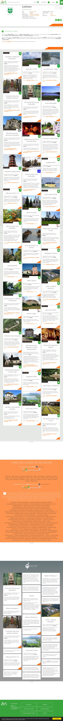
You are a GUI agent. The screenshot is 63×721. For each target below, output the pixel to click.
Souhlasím (57, 718)
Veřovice (39, 479)
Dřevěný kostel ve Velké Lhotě (31, 529)
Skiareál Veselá (52, 527)
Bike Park (44, 158)
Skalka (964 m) (49, 510)
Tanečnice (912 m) (17, 540)
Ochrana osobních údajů (28, 713)
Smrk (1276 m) (33, 526)
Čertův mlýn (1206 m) (48, 519)
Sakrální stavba (26, 276)
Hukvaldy (48, 476)
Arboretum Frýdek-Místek (31, 538)
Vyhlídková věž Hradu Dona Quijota (48, 538)
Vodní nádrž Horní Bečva (24, 537)
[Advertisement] (31, 451)
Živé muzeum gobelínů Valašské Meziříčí (46, 532)
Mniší (42, 478)
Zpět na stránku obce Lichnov (56, 48)
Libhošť (27, 478)
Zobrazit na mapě (10, 73)
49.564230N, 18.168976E (34, 15)
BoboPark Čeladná (27, 521)
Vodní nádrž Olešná (34, 524)
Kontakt (45, 713)
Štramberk (22, 479)
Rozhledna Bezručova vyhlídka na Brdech (41, 502)
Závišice (49, 479)
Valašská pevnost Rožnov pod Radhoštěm (25, 515)
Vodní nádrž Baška (29, 532)
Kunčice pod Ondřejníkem (17, 478)
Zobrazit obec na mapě (8, 41)
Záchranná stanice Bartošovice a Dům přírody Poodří (44, 523)
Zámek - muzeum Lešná (29, 534)
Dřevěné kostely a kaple (8, 294)
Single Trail (44, 306)
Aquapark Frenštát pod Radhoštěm (20, 502)
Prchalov (56, 478)
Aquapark (6, 52)
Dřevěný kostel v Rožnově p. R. (18, 518)
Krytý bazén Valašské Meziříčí (39, 527)
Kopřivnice (54, 476)
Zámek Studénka (36, 537)
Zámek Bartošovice (13, 524)
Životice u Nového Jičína (31, 481)
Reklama (45, 704)
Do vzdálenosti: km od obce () (25, 484)
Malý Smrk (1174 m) (17, 529)
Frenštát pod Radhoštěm (34, 14)
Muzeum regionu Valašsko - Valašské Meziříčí (17, 530)
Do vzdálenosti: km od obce (27, 466)
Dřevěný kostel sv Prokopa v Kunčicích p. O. (16, 512)
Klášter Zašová (37, 521)
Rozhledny (6, 92)
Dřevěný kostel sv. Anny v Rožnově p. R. (16, 516)
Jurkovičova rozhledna (42, 515)
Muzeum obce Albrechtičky (45, 526)
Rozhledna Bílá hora (18, 505)
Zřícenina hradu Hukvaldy (42, 507)
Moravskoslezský (32, 11)
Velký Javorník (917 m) (50, 504)
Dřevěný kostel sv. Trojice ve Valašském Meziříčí (17, 535)
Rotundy (53, 496)
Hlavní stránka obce (59, 25)
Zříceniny (6, 332)
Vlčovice (44, 479)
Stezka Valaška (10, 513)
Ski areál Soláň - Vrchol (29, 540)
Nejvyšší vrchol (6, 189)
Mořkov (46, 478)
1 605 (51, 12)
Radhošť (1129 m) (39, 510)
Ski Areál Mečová (34, 530)
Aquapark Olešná (23, 524)
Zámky (25, 208)
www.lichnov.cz (53, 15)
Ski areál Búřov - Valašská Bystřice (48, 530)
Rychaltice (16, 479)
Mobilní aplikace (45, 708)
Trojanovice (33, 479)
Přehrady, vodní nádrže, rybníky (29, 404)
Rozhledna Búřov (18, 534)
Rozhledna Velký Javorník (36, 504)
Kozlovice (7, 478)
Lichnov (27, 6)
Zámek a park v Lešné (43, 534)
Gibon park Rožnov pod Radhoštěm (46, 513)
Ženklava (54, 479)
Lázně (45, 282)
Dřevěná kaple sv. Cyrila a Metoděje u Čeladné (17, 523)
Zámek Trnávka (46, 521)
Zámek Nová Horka (12, 527)
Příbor (7, 479)
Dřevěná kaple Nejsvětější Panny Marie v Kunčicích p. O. (43, 512)
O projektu (28, 704)
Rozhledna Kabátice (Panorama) (16, 519)
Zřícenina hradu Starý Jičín (47, 524)
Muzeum (6, 403)
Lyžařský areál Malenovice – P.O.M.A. (40, 535)
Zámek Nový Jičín (48, 518)
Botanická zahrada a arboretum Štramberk (18, 504)
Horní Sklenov (41, 476)
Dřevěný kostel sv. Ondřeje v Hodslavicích (26, 513)
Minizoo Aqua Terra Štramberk (32, 505)
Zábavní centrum (26, 98)
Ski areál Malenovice (45, 529)
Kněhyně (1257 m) (17, 521)
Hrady (6, 261)
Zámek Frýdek (54, 535)
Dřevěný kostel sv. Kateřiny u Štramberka (24, 507)
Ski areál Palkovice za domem (34, 519)
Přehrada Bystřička (12, 537)
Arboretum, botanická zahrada (9, 129)
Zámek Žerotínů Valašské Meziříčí (15, 532)
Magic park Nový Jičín (51, 516)
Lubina (32, 478)
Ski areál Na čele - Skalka (24, 527)
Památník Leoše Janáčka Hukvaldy (42, 508)
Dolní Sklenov (15, 476)
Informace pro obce (29, 708)
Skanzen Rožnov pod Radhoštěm (36, 516)
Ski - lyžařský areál (26, 241)
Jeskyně (44, 341)
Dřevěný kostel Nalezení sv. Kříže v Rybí (21, 508)
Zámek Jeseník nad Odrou (49, 537)
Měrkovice (37, 478)
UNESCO (27, 493)
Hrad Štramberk (45, 505)
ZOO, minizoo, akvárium (8, 222)
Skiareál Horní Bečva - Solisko (43, 540)
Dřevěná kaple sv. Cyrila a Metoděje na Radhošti (21, 510)
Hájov (35, 476)
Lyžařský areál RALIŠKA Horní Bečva (14, 538)
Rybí (11, 479)
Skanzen (44, 414)
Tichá (27, 479)
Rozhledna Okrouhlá (15, 526)
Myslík (51, 478)
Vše (4, 493)
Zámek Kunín (25, 526)
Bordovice (7, 476)
